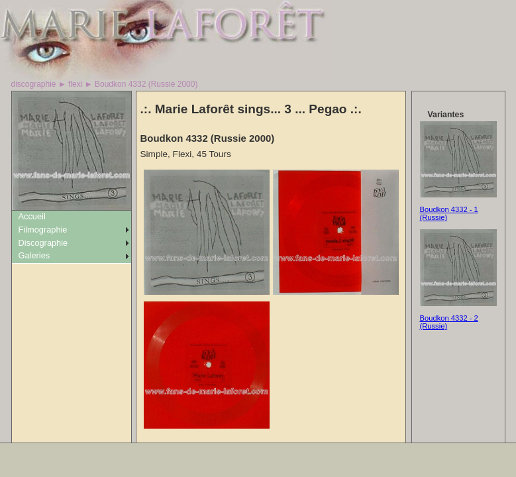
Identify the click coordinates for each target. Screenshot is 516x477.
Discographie (43, 243)
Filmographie (43, 230)
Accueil (32, 216)
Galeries (34, 255)
